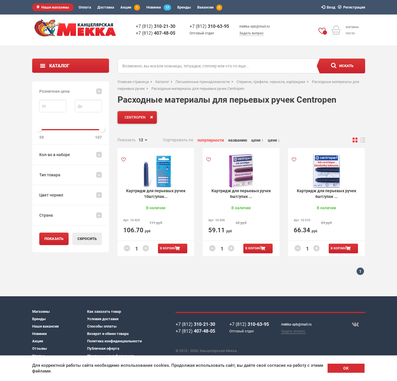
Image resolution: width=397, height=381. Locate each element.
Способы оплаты (102, 326)
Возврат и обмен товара (108, 334)
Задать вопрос (251, 33)
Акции (130, 8)
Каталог (59, 66)
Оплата (85, 7)
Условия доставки (102, 319)
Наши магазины (55, 7)
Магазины (41, 311)
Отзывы (39, 348)
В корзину (169, 248)
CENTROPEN (140, 117)
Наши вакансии (45, 326)
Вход (329, 7)
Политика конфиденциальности (114, 341)
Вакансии (209, 8)
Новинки (158, 8)
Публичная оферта (103, 348)
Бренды (184, 7)
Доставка (105, 7)
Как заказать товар (104, 311)
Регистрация (352, 7)
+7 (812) (155, 26)
